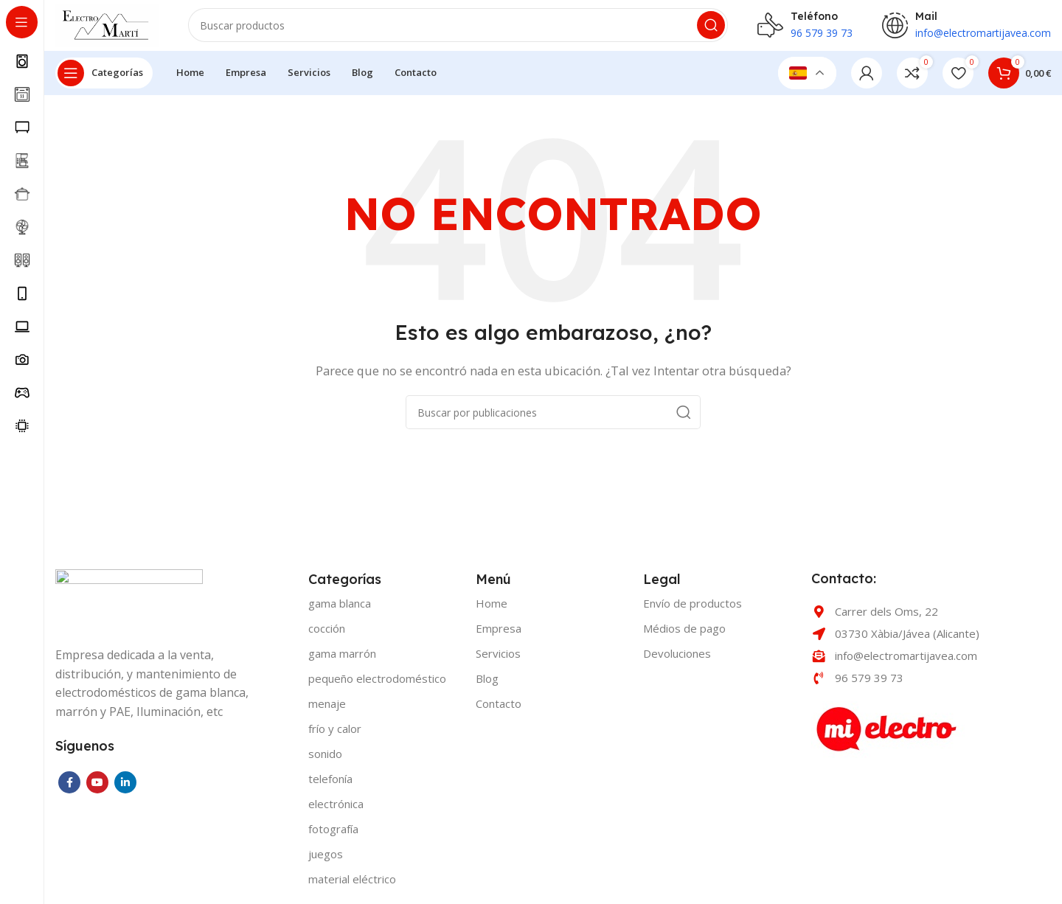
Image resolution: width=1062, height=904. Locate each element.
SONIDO (325, 761)
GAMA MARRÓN (342, 661)
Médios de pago (684, 636)
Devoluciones (677, 661)
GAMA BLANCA (339, 611)
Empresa (498, 636)
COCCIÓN (326, 636)
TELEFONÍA (330, 786)
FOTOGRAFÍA (333, 837)
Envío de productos (692, 611)
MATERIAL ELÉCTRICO (352, 887)
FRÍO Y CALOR (334, 736)
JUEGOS (325, 862)
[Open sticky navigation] (104, 81)
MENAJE (327, 711)
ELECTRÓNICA (336, 811)
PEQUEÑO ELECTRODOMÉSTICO (377, 686)
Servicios (498, 661)
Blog (487, 686)
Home (491, 611)
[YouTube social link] (97, 790)
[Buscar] (468, 29)
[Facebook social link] (69, 790)
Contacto (498, 711)
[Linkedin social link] (125, 790)
